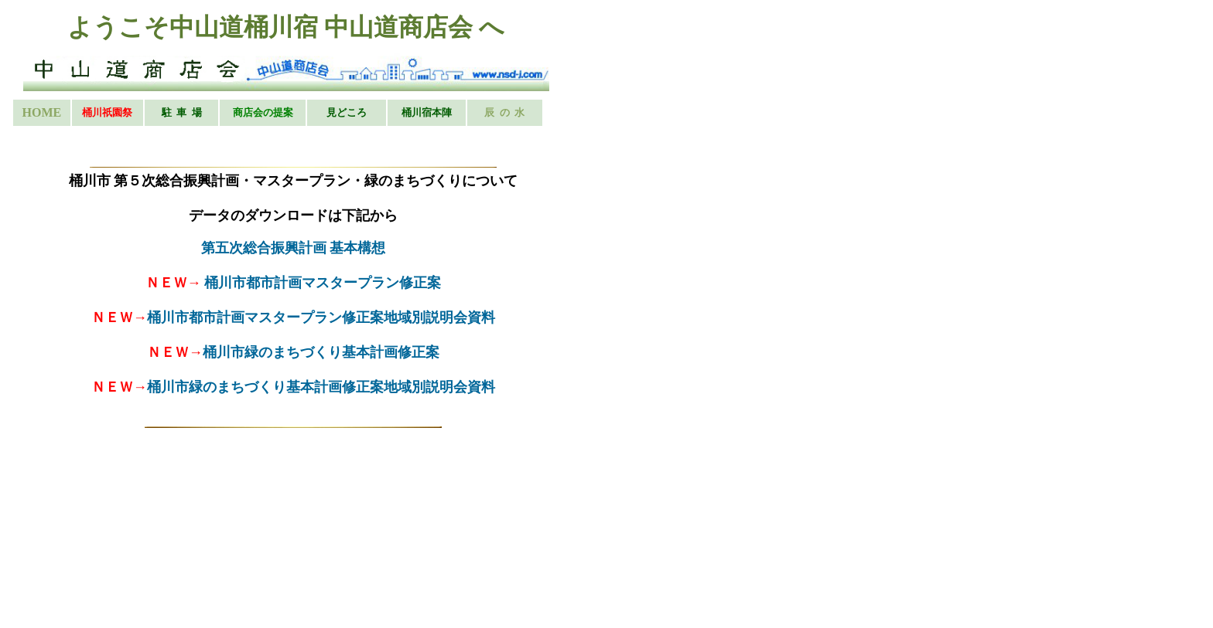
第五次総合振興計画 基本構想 (293, 248)
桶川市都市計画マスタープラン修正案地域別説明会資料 (321, 317)
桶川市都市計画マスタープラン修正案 (322, 282)
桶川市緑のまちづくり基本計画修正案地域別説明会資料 (321, 387)
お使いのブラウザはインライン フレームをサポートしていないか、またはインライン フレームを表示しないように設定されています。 (292, 74)
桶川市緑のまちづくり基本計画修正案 (321, 352)
